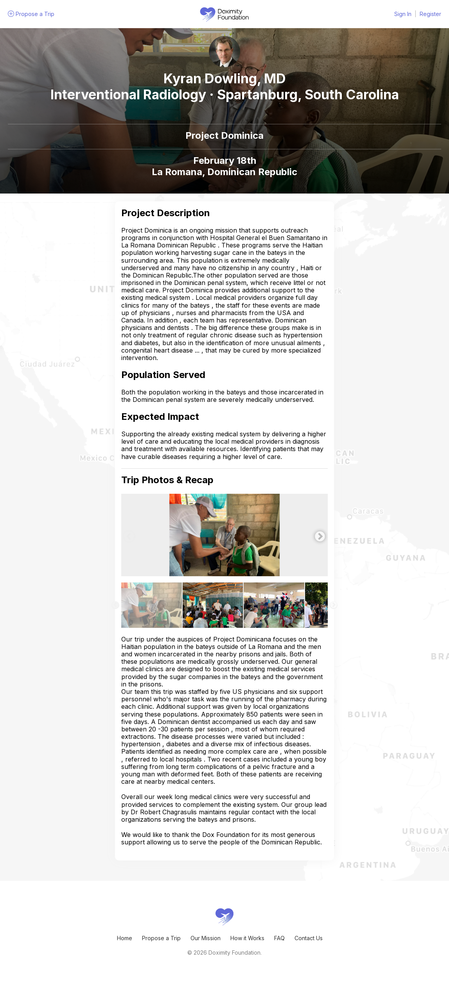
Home (124, 938)
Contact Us (309, 938)
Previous (127, 535)
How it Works (247, 938)
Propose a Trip (161, 938)
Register (430, 14)
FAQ (279, 938)
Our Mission (205, 938)
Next (318, 535)
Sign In (402, 14)
